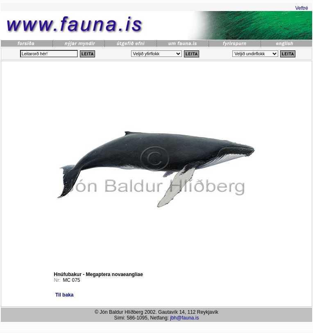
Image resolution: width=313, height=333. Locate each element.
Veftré (301, 8)
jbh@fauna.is (184, 318)
